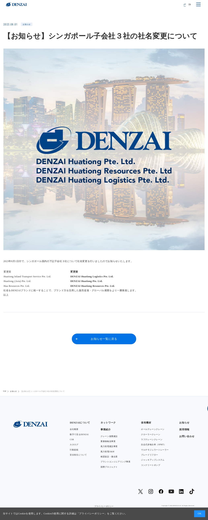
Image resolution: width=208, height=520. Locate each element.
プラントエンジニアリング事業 (115, 462)
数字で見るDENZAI (79, 434)
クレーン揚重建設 (109, 436)
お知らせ (13, 391)
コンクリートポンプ (150, 465)
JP (184, 4)
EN (189, 4)
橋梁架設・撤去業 (109, 457)
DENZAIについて (80, 422)
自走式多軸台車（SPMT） (153, 444)
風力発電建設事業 (109, 446)
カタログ (74, 444)
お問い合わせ (187, 436)
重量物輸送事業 (108, 441)
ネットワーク (108, 422)
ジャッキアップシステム (153, 460)
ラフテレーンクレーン (151, 439)
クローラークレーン (150, 434)
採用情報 (184, 429)
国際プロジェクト (109, 467)
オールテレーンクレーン (153, 429)
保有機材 (146, 422)
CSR (72, 439)
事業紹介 (106, 429)
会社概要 (74, 429)
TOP (4, 391)
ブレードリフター (149, 455)
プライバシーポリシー (91, 513)
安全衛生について (78, 455)
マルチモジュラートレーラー (155, 450)
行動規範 (74, 450)
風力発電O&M (107, 451)
